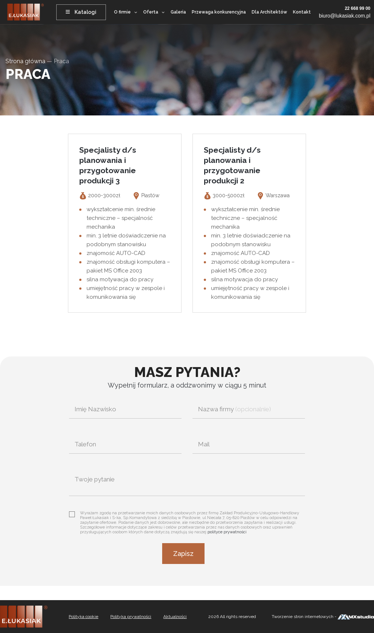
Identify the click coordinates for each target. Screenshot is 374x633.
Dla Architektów (269, 12)
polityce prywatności (227, 532)
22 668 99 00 (357, 8)
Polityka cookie (83, 616)
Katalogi (81, 12)
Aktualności (175, 616)
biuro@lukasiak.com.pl (344, 16)
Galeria (178, 12)
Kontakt (302, 12)
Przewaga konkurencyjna (219, 12)
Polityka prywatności (130, 616)
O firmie (122, 12)
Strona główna (25, 61)
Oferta (150, 12)
